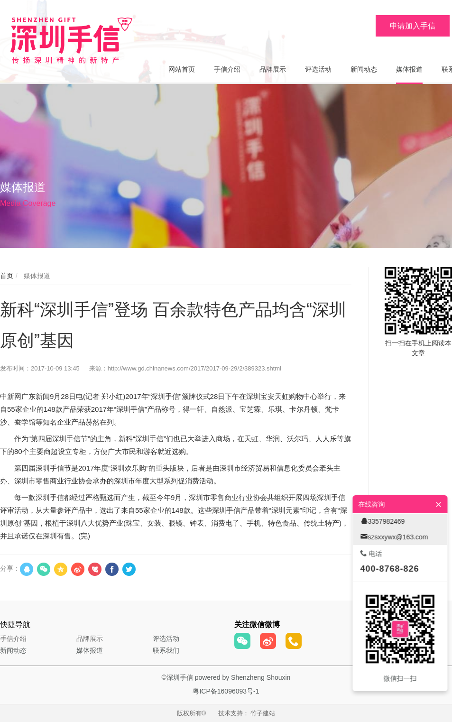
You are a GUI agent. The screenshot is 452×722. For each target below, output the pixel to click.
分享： (10, 568)
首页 (6, 275)
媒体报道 (36, 275)
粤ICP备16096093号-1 (226, 691)
